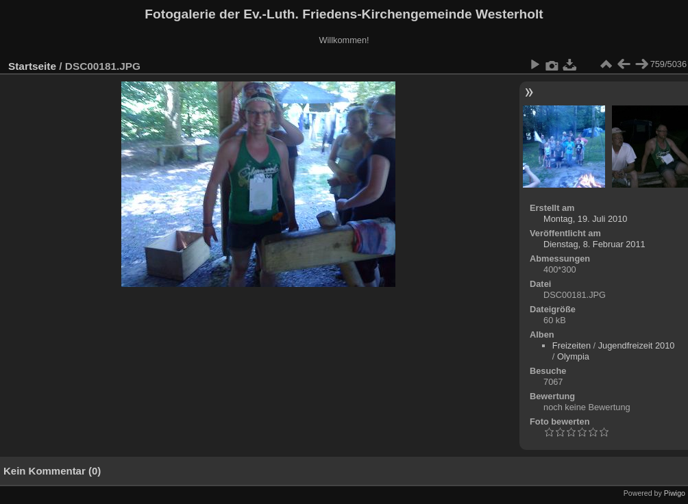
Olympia (573, 356)
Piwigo (674, 493)
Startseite (32, 66)
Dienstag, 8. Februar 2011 (594, 244)
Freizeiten (571, 345)
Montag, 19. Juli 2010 (585, 219)
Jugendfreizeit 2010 (636, 345)
